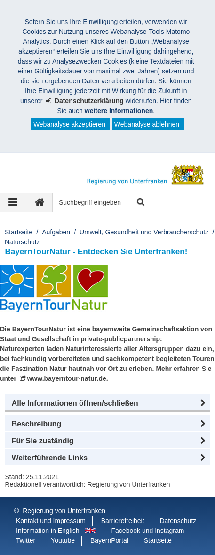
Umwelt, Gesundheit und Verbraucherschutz (144, 232)
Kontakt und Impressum (51, 520)
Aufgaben (56, 232)
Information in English (48, 530)
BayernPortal (109, 540)
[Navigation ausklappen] (13, 202)
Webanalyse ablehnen (146, 124)
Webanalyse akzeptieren (69, 124)
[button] (107, 403)
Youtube (63, 540)
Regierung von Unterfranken (64, 511)
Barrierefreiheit (122, 520)
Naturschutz (22, 242)
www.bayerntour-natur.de (66, 378)
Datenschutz (177, 520)
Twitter (25, 540)
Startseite (18, 232)
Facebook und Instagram (147, 530)
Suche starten (140, 202)
